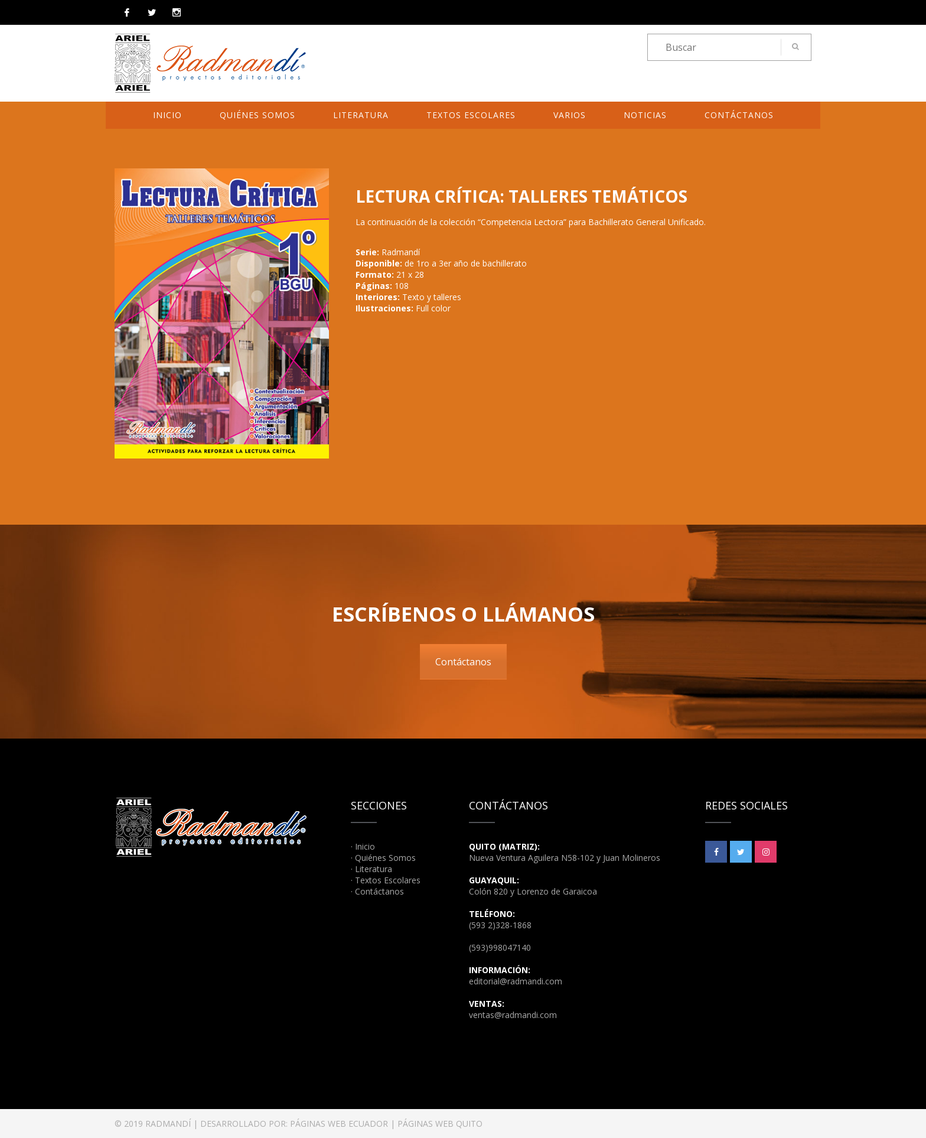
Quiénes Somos (257, 115)
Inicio (167, 115)
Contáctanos (739, 115)
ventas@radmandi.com (513, 1014)
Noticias (645, 115)
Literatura (361, 115)
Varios (569, 115)
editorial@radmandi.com (515, 981)
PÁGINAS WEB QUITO (439, 1123)
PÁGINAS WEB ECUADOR (339, 1123)
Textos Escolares (471, 115)
